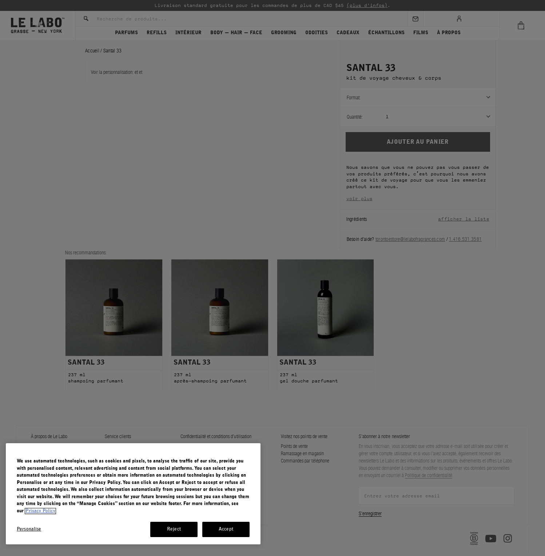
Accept (226, 529)
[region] (133, 493)
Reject (174, 529)
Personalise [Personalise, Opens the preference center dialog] (29, 529)
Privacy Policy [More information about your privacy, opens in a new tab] (40, 511)
